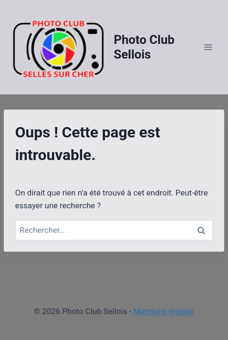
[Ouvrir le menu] (208, 47)
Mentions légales (163, 311)
